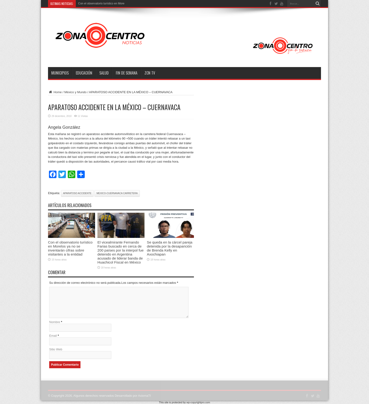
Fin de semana (126, 73)
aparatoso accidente (77, 193)
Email (53, 335)
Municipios (60, 73)
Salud (104, 73)
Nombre (54, 322)
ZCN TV (149, 73)
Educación (84, 73)
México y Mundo (75, 92)
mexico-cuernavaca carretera (117, 193)
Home (55, 92)
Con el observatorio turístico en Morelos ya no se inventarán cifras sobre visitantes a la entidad (70, 248)
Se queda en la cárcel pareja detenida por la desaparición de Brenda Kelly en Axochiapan (170, 248)
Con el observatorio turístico (95, 3)
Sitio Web (55, 349)
